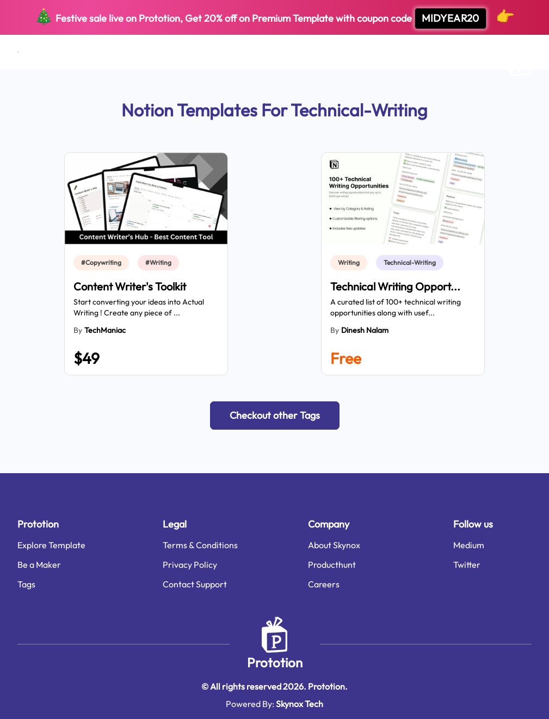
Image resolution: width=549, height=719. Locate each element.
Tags (26, 584)
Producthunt (332, 564)
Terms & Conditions (200, 545)
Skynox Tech (299, 703)
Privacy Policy (190, 564)
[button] (275, 415)
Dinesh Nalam (364, 330)
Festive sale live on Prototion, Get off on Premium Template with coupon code (274, 18)
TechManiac (105, 330)
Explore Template (51, 545)
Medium (468, 545)
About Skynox (334, 545)
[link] (103, 263)
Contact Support (195, 584)
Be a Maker (39, 564)
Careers (324, 584)
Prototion (275, 662)
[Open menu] (17, 52)
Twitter (466, 564)
